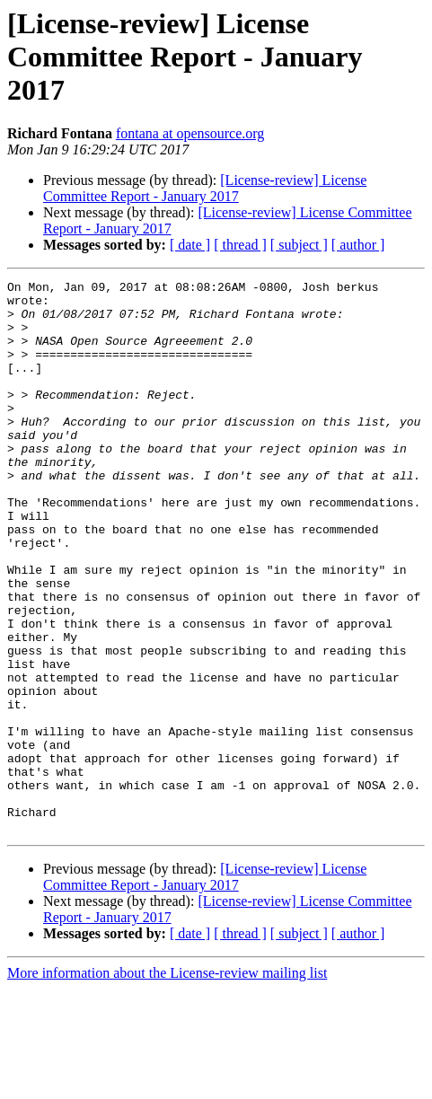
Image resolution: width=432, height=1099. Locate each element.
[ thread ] (240, 244)
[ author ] (358, 244)
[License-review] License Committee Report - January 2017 (204, 188)
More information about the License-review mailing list (167, 1083)
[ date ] (190, 244)
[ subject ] (299, 244)
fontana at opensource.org (190, 133)
